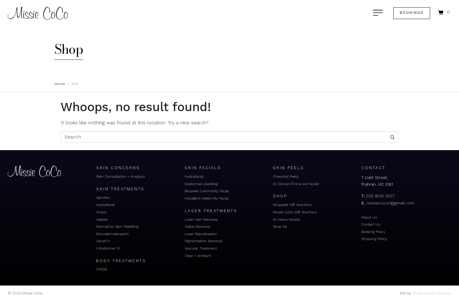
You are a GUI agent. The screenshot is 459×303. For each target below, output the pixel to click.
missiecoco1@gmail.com (390, 203)
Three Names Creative (431, 293)
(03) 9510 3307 (380, 196)
